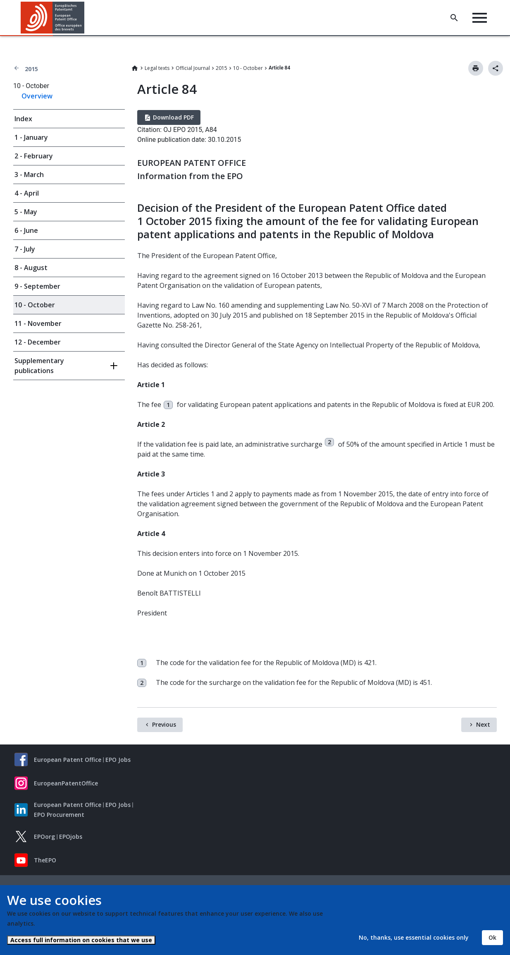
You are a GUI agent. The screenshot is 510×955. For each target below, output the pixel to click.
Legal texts (157, 68)
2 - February (33, 155)
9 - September (37, 286)
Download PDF (173, 117)
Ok (492, 937)
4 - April (26, 193)
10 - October (248, 68)
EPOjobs (70, 836)
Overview (36, 96)
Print (475, 68)
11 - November (38, 323)
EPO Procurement (59, 815)
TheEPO (45, 860)
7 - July (24, 249)
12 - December (37, 342)
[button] (86, 18)
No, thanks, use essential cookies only (414, 937)
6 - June (26, 230)
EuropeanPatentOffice (66, 783)
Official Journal (193, 68)
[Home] (53, 18)
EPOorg (44, 836)
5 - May (25, 211)
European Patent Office (67, 760)
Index (23, 118)
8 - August (31, 267)
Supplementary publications (39, 365)
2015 (31, 69)
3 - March (29, 174)
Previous (164, 724)
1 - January (31, 137)
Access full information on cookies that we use (81, 940)
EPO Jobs (118, 760)
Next (483, 724)
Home (134, 68)
